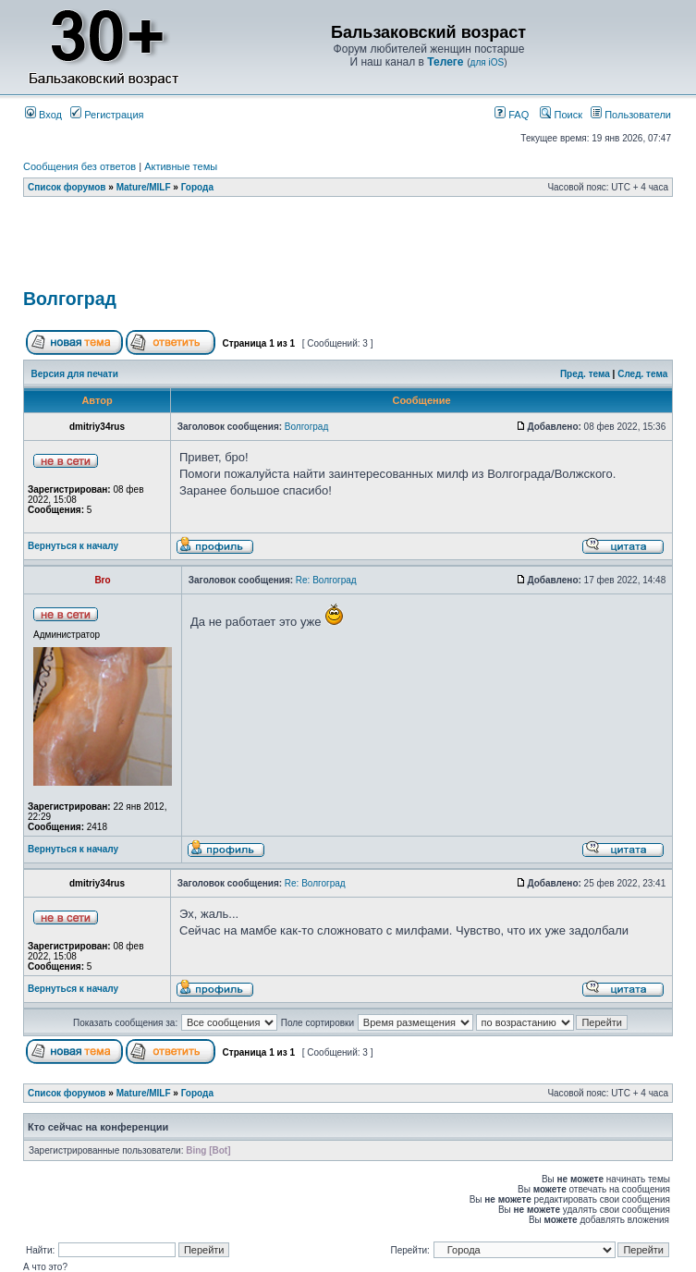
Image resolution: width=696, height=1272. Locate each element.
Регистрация (106, 114)
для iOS (487, 62)
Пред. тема (585, 374)
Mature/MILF (143, 187)
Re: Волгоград (326, 580)
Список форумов (67, 187)
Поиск (561, 114)
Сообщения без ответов (79, 166)
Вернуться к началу (73, 546)
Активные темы (180, 166)
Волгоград (69, 298)
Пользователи (631, 114)
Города (197, 187)
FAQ (512, 114)
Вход (43, 114)
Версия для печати (74, 374)
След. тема (642, 374)
